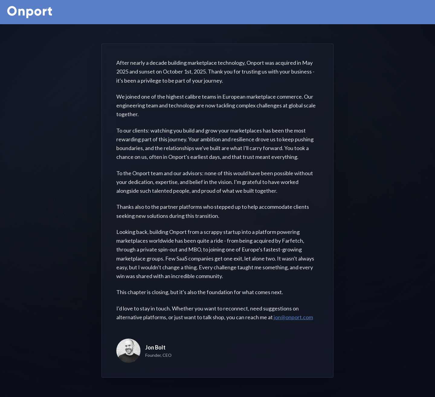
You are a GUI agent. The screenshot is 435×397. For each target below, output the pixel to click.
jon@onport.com (293, 317)
